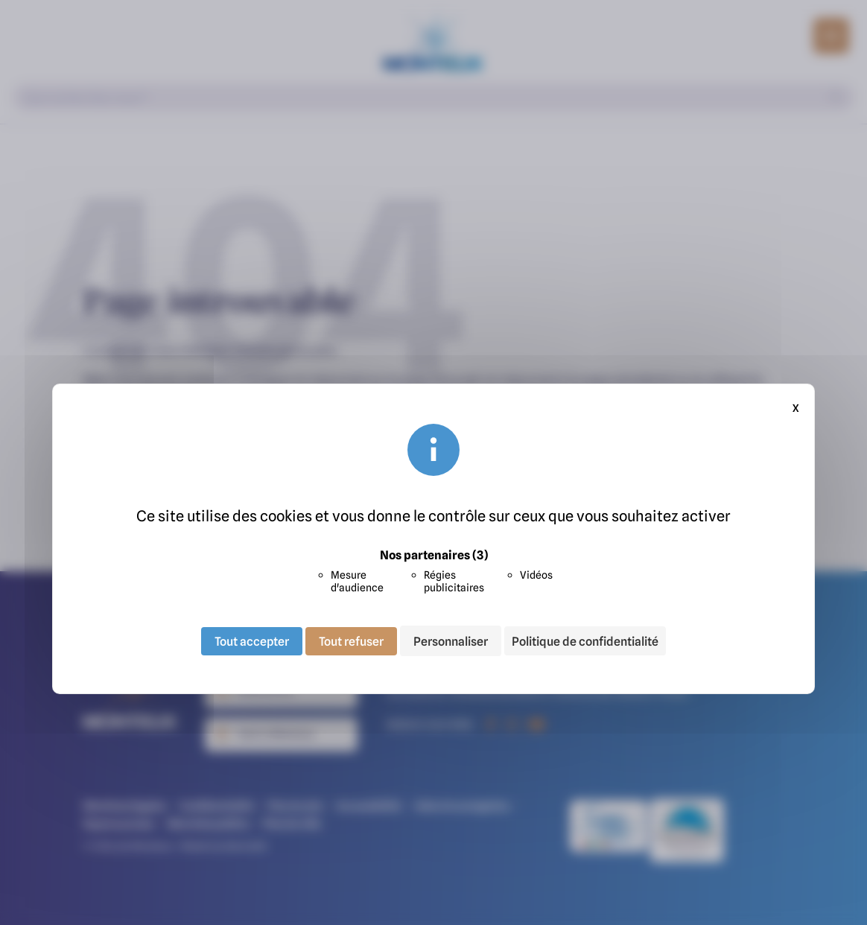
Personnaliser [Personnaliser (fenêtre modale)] (450, 640)
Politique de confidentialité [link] (585, 641)
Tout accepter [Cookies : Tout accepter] (252, 640)
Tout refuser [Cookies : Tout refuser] (351, 640)
